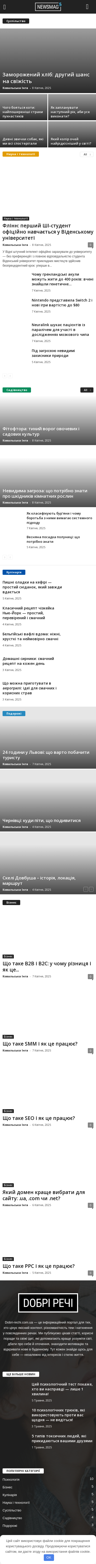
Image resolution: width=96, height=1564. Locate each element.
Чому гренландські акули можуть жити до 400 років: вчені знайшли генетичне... (62, 279)
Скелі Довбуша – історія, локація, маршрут (39, 880)
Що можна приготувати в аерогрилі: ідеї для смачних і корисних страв (30, 688)
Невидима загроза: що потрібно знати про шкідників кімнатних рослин (45, 493)
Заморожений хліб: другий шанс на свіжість (46, 78)
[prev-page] (5, 375)
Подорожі (10, 1526)
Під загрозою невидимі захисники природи (53, 353)
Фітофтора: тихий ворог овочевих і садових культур (41, 431)
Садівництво (12, 1518)
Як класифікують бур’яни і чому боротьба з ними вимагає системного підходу (59, 518)
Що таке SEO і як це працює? (39, 1118)
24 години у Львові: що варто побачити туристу (46, 754)
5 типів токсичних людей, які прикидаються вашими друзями (62, 1438)
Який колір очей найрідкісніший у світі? (71, 141)
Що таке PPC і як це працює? (39, 1266)
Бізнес (8, 956)
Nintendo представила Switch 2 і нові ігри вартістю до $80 (62, 302)
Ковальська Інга (15, 88)
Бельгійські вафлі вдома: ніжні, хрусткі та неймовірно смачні (32, 636)
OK (48, 1557)
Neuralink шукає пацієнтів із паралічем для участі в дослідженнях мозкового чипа (60, 329)
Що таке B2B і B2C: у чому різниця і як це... (47, 966)
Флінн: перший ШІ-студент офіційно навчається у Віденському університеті (48, 231)
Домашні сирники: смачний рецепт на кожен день (28, 661)
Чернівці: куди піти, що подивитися (42, 820)
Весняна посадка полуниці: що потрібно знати (53, 539)
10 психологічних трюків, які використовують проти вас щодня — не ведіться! (58, 1415)
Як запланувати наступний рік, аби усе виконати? (70, 111)
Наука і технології (16, 218)
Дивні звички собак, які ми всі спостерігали (23, 141)
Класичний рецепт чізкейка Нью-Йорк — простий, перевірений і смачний (28, 613)
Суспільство (12, 1510)
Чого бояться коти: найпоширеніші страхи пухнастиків (23, 111)
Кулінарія (10, 1495)
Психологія (11, 1479)
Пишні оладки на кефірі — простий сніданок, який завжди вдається (32, 587)
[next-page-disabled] (10, 375)
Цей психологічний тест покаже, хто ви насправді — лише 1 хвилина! (62, 1389)
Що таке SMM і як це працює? (40, 1043)
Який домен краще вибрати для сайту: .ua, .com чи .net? (44, 1195)
